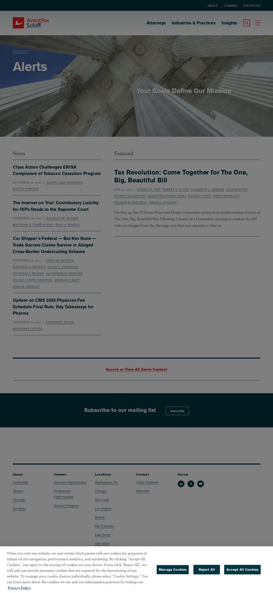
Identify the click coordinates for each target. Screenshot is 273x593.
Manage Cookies (173, 573)
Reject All (207, 573)
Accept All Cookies (242, 573)
